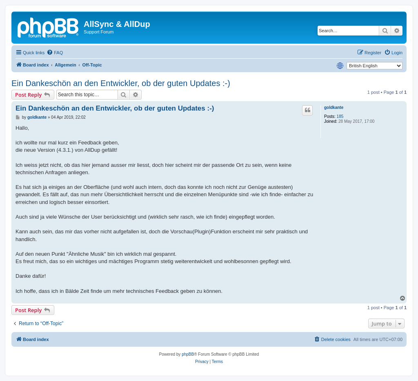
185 (340, 116)
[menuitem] (55, 53)
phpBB (188, 354)
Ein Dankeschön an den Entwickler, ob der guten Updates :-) (120, 83)
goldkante (333, 107)
